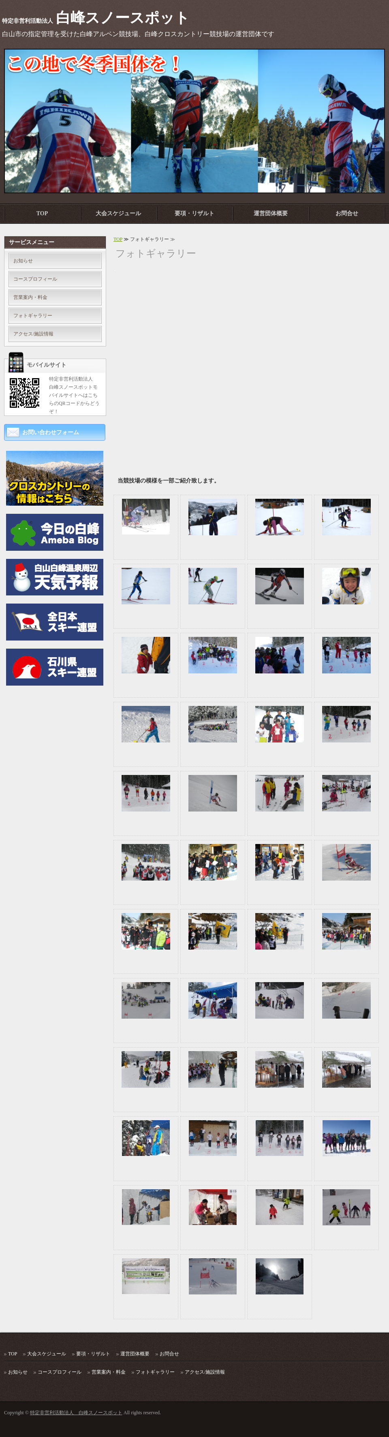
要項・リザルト (194, 213)
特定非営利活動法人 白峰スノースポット (76, 1412)
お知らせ (23, 261)
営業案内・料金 (30, 297)
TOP (42, 213)
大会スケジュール (118, 213)
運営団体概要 (271, 213)
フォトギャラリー (32, 315)
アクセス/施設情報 (33, 334)
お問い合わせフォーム (50, 432)
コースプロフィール (35, 279)
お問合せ (347, 213)
